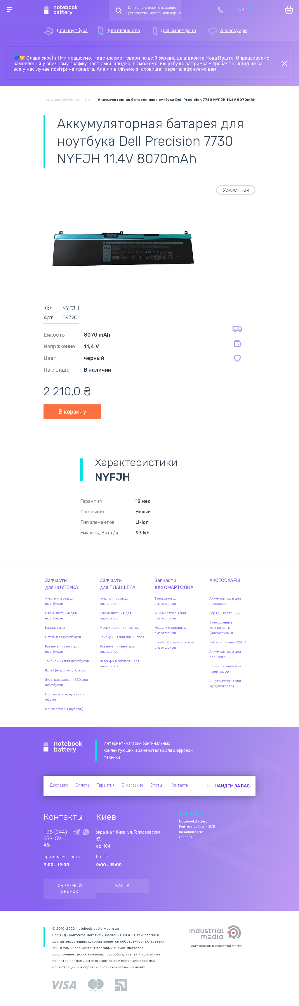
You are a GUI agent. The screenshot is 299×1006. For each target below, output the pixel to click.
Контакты (180, 785)
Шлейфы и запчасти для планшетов (120, 663)
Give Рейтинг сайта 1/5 (180, 813)
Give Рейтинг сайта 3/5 (191, 813)
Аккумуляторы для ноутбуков (61, 601)
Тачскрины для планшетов (122, 637)
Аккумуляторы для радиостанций (225, 654)
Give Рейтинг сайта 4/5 (196, 813)
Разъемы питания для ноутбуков (62, 649)
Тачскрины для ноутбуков (67, 661)
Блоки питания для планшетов (116, 615)
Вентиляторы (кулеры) (64, 709)
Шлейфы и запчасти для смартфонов (174, 645)
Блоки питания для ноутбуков (61, 615)
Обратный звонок (70, 888)
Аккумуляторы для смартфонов (170, 615)
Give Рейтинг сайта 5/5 (201, 813)
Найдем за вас (232, 786)
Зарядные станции (225, 613)
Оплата (82, 785)
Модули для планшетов (119, 628)
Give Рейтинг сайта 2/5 (186, 813)
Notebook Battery (63, 747)
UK (241, 10)
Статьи (157, 785)
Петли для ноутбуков (63, 637)
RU (251, 10)
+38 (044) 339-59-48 (55, 838)
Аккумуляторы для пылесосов (225, 601)
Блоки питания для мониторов (225, 668)
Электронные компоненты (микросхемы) (221, 627)
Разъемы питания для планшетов (117, 649)
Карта (122, 885)
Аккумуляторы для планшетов (115, 601)
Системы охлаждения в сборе (64, 697)
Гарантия (105, 785)
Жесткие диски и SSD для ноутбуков (66, 682)
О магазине (132, 785)
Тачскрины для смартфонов (167, 601)
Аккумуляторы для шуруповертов (225, 683)
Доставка (59, 785)
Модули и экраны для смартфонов (172, 630)
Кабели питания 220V (227, 642)
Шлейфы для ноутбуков (65, 670)
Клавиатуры (55, 628)
